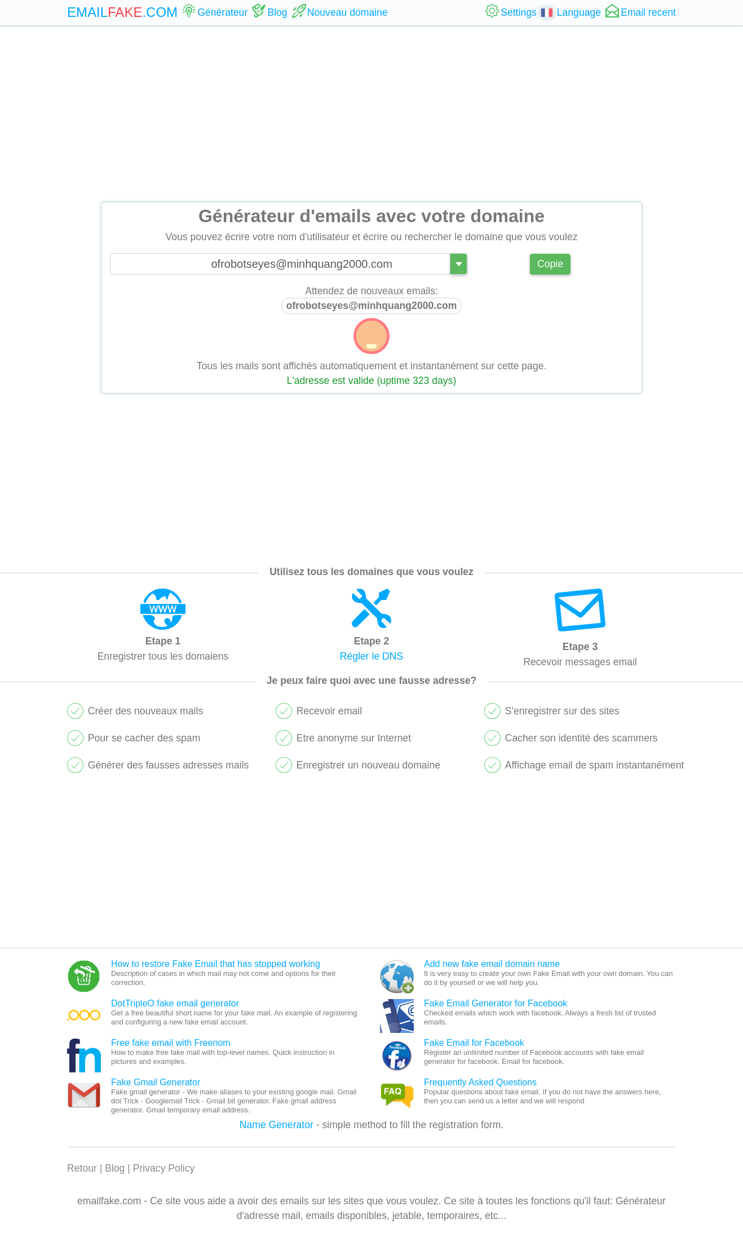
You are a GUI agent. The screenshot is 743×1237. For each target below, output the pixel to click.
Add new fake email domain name (492, 964)
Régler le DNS (371, 656)
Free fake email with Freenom (171, 1043)
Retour (82, 1168)
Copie (550, 264)
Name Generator (276, 1124)
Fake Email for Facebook (474, 1043)
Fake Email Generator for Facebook (495, 1003)
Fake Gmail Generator (155, 1082)
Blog (115, 1168)
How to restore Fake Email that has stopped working (215, 964)
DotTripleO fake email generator (175, 1003)
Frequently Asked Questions (480, 1082)
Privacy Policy (164, 1168)
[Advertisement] (371, 114)
